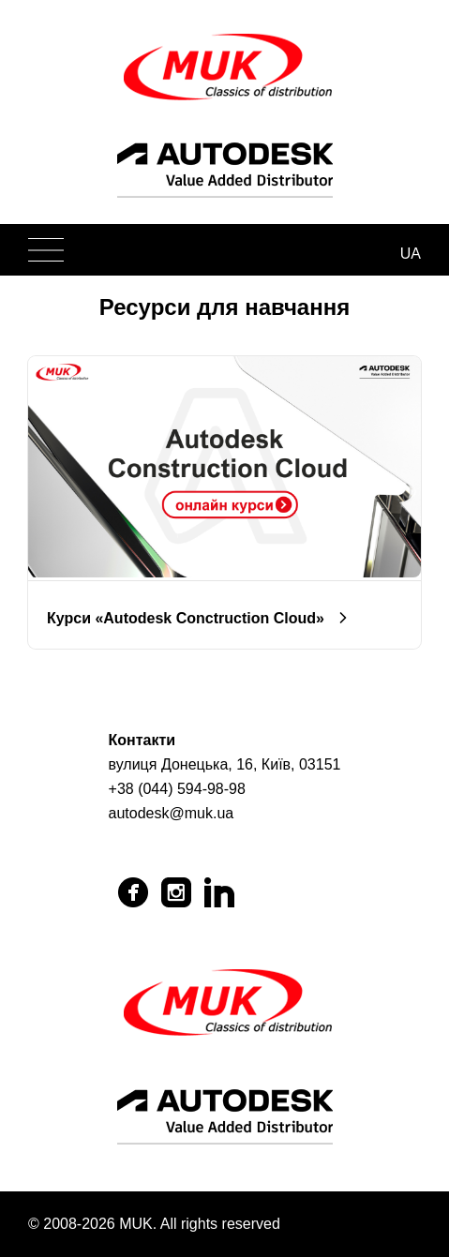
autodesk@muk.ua (171, 813)
